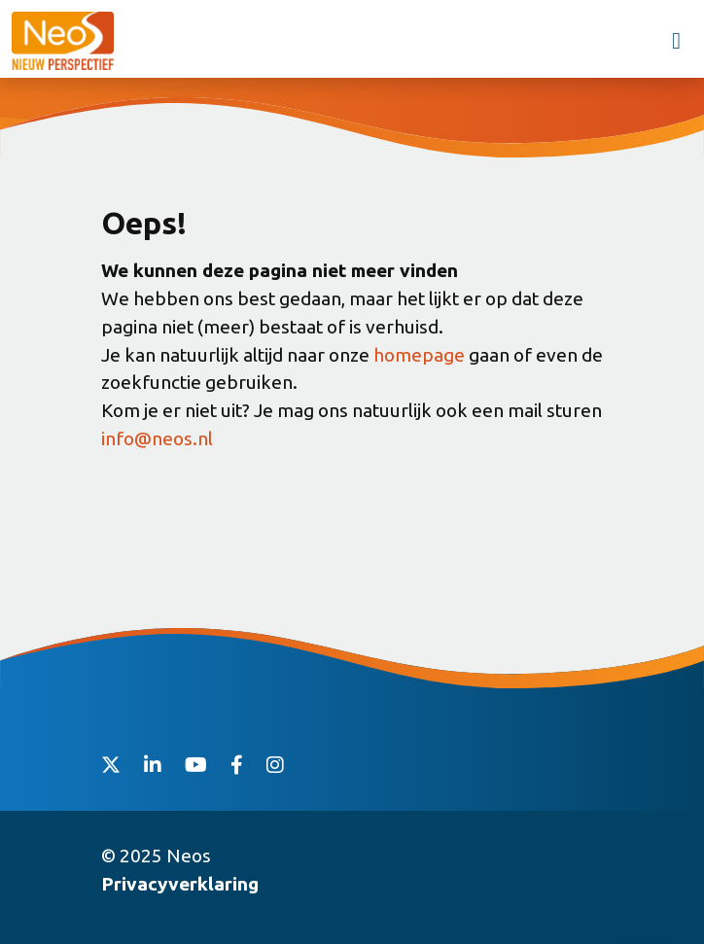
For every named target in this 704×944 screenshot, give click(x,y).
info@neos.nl (157, 438)
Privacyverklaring (180, 883)
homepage (419, 355)
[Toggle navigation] (676, 40)
